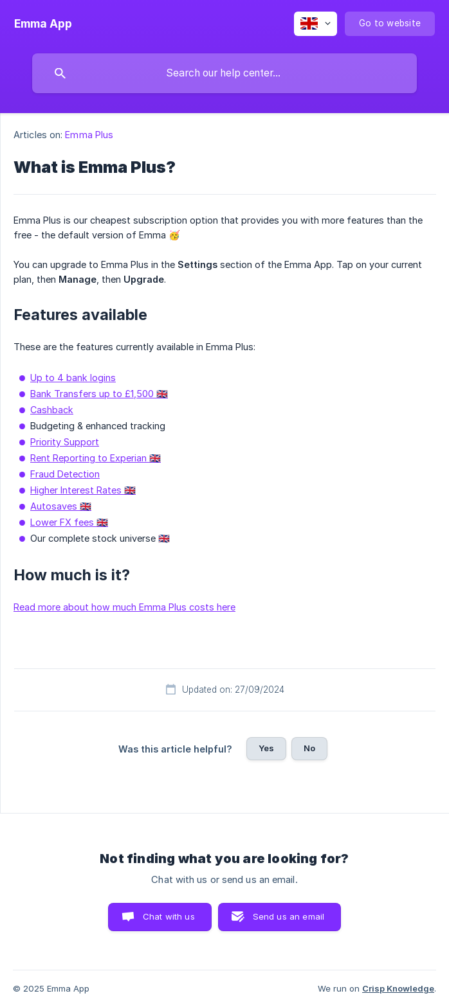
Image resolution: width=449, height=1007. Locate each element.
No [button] (309, 748)
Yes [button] (266, 748)
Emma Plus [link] (89, 134)
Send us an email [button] (288, 916)
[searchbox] (224, 73)
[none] (43, 24)
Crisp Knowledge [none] (398, 988)
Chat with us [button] (169, 916)
